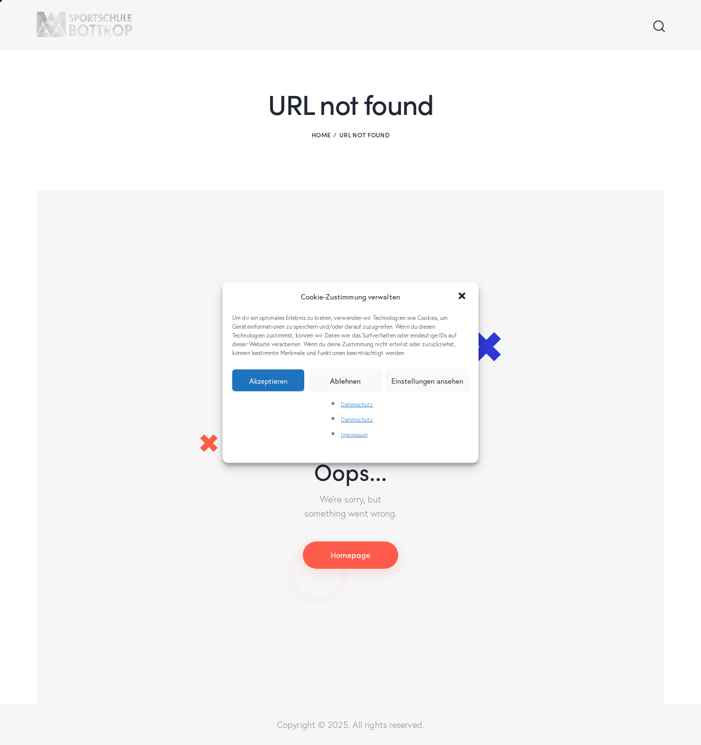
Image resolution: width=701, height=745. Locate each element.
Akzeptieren (268, 380)
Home (321, 134)
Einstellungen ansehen (427, 380)
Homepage (350, 554)
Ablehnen (345, 380)
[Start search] (658, 27)
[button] (463, 296)
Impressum (354, 434)
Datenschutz (357, 404)
